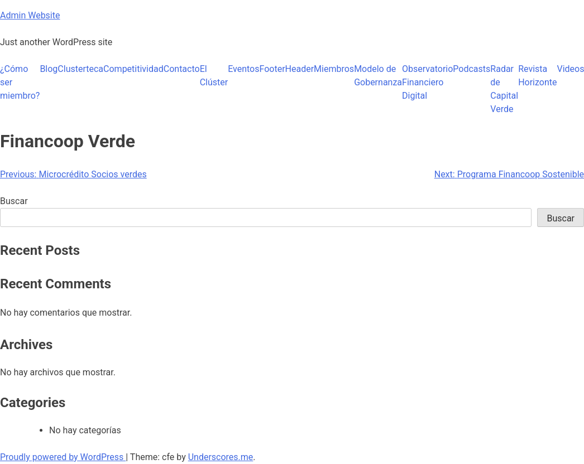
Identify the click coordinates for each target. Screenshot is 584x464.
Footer (272, 69)
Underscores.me (220, 457)
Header (299, 69)
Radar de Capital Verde (504, 89)
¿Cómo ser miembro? (20, 82)
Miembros (334, 69)
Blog (49, 69)
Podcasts (471, 69)
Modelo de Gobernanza (378, 76)
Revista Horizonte (537, 76)
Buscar (14, 201)
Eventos (243, 69)
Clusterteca (80, 69)
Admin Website (30, 15)
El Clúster (214, 76)
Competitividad (133, 69)
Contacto (182, 69)
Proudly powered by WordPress (63, 457)
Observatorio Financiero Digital (427, 82)
